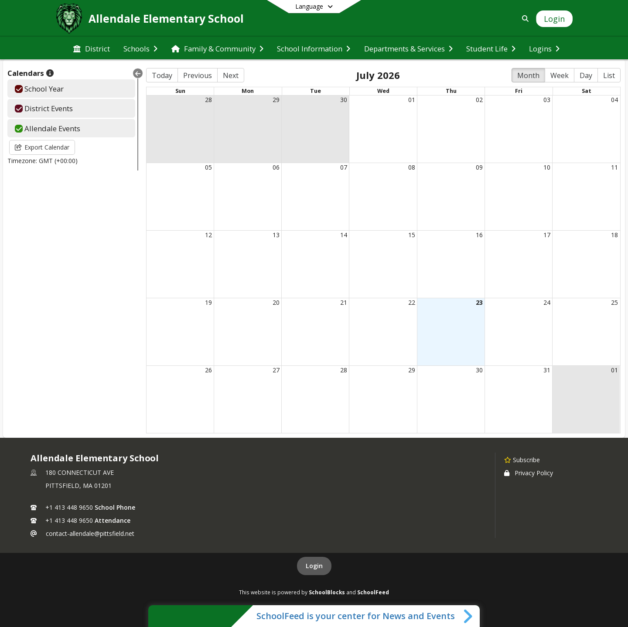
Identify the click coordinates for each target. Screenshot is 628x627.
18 (614, 235)
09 (479, 167)
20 (276, 302)
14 (343, 235)
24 (546, 302)
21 (343, 302)
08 (411, 167)
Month (528, 75)
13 (276, 235)
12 (208, 235)
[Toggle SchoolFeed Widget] (468, 616)
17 (546, 235)
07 (343, 167)
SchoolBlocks (327, 592)
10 (546, 167)
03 (546, 99)
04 (614, 99)
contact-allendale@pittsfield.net (90, 533)
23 (479, 302)
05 (208, 167)
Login (314, 566)
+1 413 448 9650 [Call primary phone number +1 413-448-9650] (69, 507)
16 (479, 235)
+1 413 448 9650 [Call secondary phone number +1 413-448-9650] (69, 520)
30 (343, 99)
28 (208, 99)
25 (614, 302)
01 (411, 99)
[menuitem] (91, 48)
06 (276, 167)
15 (411, 235)
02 (479, 99)
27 (276, 370)
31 (546, 370)
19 (208, 302)
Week (559, 75)
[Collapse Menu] (138, 73)
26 (208, 370)
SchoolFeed (373, 592)
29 (276, 99)
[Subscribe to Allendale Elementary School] (522, 459)
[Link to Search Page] (524, 18)
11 (614, 167)
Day (586, 75)
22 (411, 302)
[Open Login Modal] (554, 18)
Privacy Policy (528, 473)
